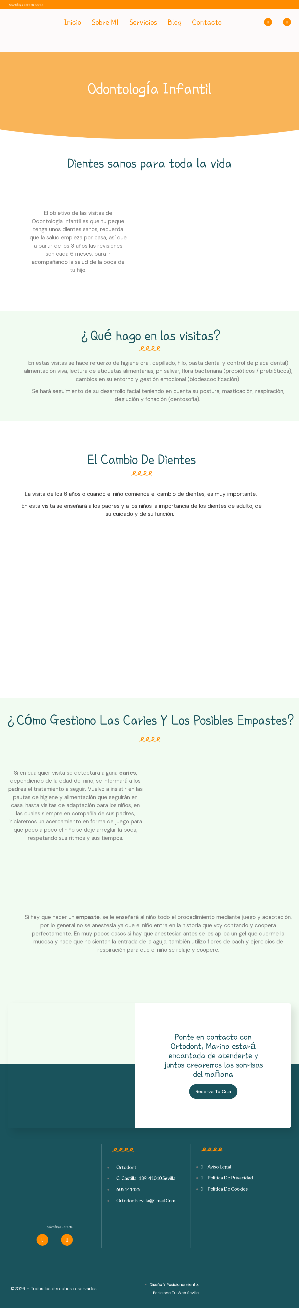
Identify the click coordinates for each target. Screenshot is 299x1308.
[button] (213, 1091)
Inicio (72, 22)
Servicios (143, 22)
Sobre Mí (105, 22)
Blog (174, 22)
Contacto (207, 22)
